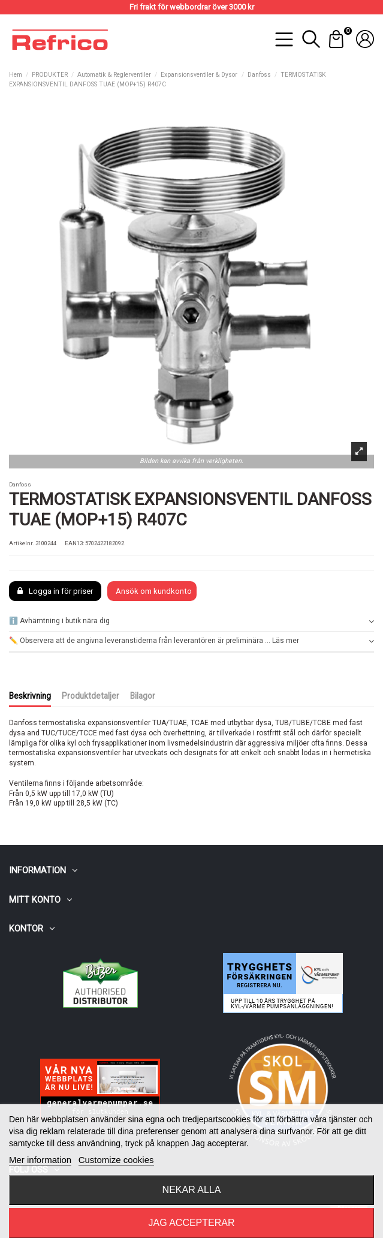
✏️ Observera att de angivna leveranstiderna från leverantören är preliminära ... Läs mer (191, 641)
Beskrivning (30, 696)
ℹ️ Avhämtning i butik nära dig (191, 621)
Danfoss (20, 484)
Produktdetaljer (90, 696)
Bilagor (142, 696)
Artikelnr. (21, 543)
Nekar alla (191, 1190)
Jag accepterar (191, 1223)
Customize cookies (116, 1160)
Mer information (40, 1160)
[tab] (191, 622)
